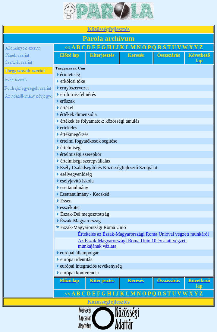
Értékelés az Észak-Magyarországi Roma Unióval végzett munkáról (143, 234)
